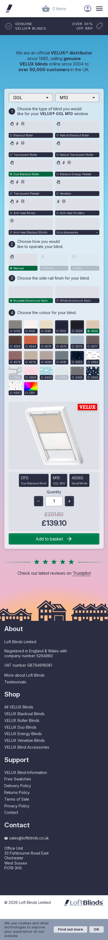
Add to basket (54, 539)
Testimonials (15, 682)
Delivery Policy (17, 785)
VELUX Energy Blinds (23, 733)
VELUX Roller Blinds (21, 720)
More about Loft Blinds (24, 675)
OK (96, 929)
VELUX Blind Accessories (26, 747)
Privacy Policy (16, 806)
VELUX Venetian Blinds (24, 740)
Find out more (70, 929)
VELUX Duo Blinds (20, 727)
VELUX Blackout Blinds (24, 713)
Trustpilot (82, 573)
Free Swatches (17, 779)
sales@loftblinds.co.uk (26, 838)
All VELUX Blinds (18, 707)
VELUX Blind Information (25, 772)
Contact (11, 812)
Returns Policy (17, 792)
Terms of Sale (16, 799)
